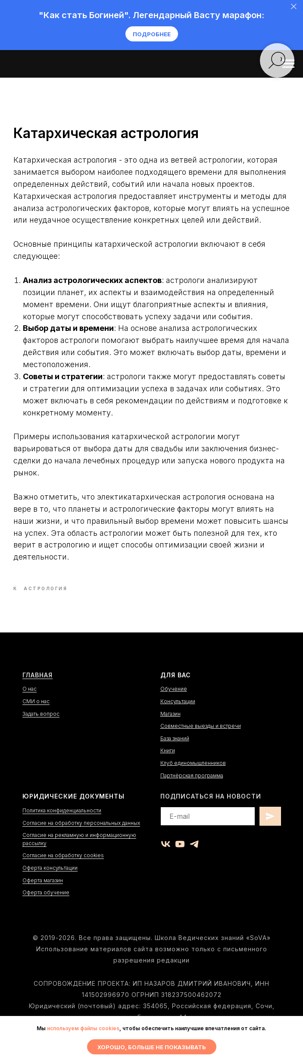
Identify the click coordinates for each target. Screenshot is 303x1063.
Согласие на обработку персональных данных (81, 836)
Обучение (173, 702)
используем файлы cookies (83, 1028)
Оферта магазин (42, 893)
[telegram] (194, 857)
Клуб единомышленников (193, 776)
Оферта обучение (45, 906)
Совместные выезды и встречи (200, 739)
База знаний (174, 752)
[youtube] (180, 857)
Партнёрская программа (191, 789)
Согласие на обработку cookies (63, 869)
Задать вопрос (40, 727)
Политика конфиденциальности (61, 824)
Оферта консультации (50, 881)
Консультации (177, 714)
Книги (167, 764)
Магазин (170, 727)
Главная (37, 688)
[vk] (165, 857)
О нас (29, 702)
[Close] (294, 7)
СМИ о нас (36, 714)
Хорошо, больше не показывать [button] (151, 1047)
